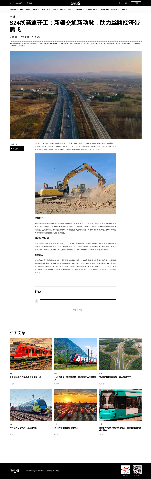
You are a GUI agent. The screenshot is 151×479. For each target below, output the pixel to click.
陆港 (54, 9)
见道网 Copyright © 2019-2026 (35, 471)
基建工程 (45, 9)
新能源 (35, 9)
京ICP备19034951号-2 (53, 471)
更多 (123, 9)
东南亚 (28, 9)
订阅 (136, 3)
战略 (61, 9)
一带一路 (13, 9)
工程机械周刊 (104, 9)
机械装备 (79, 9)
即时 (69, 9)
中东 (21, 9)
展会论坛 (114, 9)
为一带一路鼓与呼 (16, 3)
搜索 (28, 3)
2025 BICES (90, 9)
